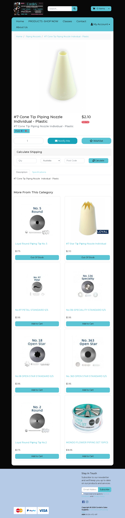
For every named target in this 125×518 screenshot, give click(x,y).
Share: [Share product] (21, 131)
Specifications (39, 172)
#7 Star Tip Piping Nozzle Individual (86, 243)
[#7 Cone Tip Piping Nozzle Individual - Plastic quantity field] (28, 141)
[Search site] (74, 8)
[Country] (51, 160)
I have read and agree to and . (95, 495)
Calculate (98, 160)
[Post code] (74, 160)
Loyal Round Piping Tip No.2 (31, 442)
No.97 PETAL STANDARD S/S (31, 310)
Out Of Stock (37, 257)
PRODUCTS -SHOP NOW (43, 21)
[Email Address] (90, 489)
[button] (100, 24)
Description (21, 172)
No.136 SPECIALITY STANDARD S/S (86, 310)
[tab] (22, 172)
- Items (99, 8)
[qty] (26, 160)
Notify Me (62, 140)
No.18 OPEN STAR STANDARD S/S (34, 376)
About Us (22, 27)
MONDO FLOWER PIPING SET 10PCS (87, 442)
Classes (67, 21)
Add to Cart (37, 323)
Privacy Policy (99, 496)
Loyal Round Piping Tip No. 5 (31, 243)
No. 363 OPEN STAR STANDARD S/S (86, 376)
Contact (81, 21)
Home (20, 21)
